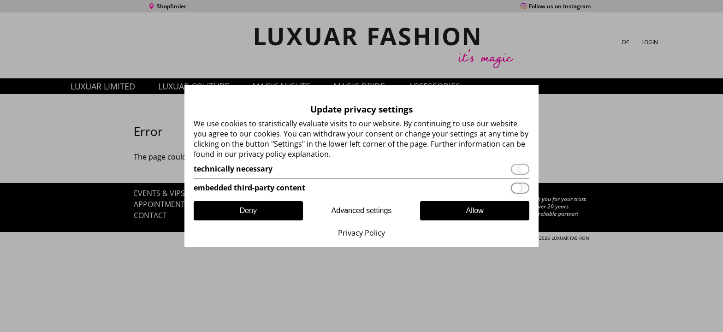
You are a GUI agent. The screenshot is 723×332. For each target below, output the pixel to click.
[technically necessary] (361, 169)
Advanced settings (362, 210)
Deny (248, 210)
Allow (475, 210)
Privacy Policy (361, 233)
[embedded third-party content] (361, 188)
